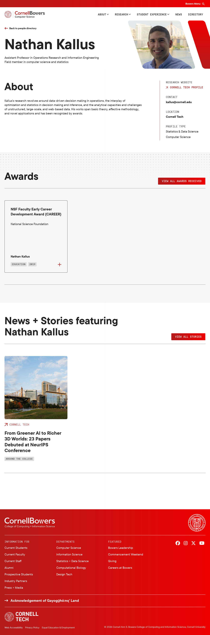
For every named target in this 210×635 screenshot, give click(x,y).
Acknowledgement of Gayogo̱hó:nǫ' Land (45, 600)
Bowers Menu (193, 3)
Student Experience (152, 14)
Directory (195, 14)
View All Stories (188, 336)
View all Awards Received (182, 181)
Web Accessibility (14, 627)
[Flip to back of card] (59, 264)
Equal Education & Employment (58, 627)
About (102, 14)
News (178, 14)
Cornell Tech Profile (186, 87)
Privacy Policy (32, 627)
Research (121, 14)
